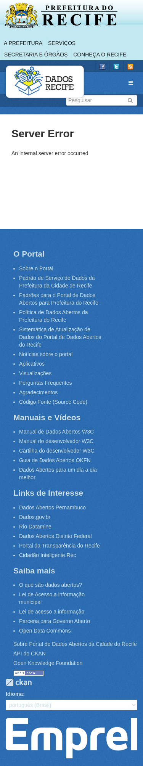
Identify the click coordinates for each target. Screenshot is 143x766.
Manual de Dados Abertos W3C (56, 432)
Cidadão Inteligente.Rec (47, 555)
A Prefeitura (23, 43)
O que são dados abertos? (50, 585)
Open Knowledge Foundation (47, 663)
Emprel (71, 738)
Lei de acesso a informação (51, 612)
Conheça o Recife (99, 54)
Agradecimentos (38, 392)
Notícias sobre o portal (45, 354)
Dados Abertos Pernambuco (52, 507)
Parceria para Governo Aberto (54, 621)
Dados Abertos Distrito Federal (55, 536)
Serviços (62, 43)
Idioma (14, 694)
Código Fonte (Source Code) (53, 402)
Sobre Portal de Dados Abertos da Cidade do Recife (75, 644)
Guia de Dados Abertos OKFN (55, 460)
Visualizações (35, 373)
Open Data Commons (45, 631)
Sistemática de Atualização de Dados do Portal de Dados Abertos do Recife (60, 337)
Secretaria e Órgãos (35, 54)
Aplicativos (32, 364)
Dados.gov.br (34, 517)
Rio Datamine (35, 527)
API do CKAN (29, 653)
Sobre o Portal (36, 268)
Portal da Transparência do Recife (59, 546)
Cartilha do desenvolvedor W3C (57, 451)
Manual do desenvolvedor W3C (56, 441)
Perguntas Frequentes (45, 383)
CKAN (19, 682)
